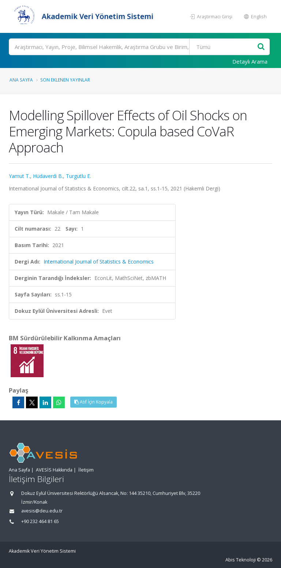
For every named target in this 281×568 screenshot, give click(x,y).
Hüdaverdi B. (48, 176)
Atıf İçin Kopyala (93, 402)
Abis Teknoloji (240, 560)
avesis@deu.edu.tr (42, 511)
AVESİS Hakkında (54, 470)
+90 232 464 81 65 (40, 521)
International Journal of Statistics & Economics (99, 261)
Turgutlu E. (78, 176)
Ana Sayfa (21, 80)
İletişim (86, 470)
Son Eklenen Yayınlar (65, 80)
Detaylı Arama (249, 61)
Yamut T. (19, 176)
